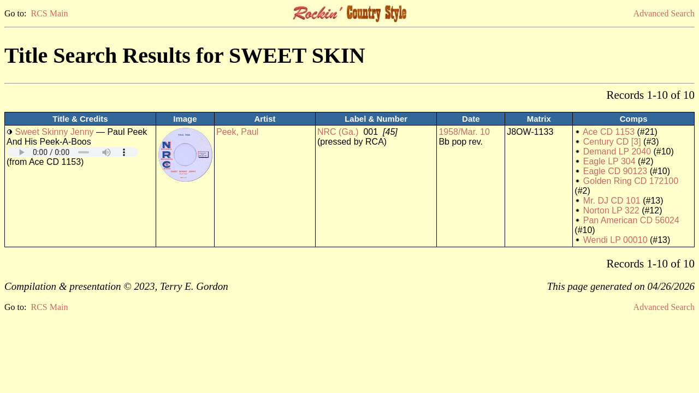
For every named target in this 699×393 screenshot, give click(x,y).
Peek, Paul (237, 131)
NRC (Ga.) (338, 131)
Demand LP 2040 (617, 151)
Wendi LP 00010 (615, 240)
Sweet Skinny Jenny (54, 131)
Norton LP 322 (611, 210)
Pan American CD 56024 (631, 220)
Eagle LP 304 (609, 161)
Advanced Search (664, 13)
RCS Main (49, 13)
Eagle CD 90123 (615, 171)
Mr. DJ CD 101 (612, 200)
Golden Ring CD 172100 (630, 181)
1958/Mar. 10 (464, 131)
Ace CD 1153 (609, 131)
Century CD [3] (612, 141)
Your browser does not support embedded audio (72, 152)
